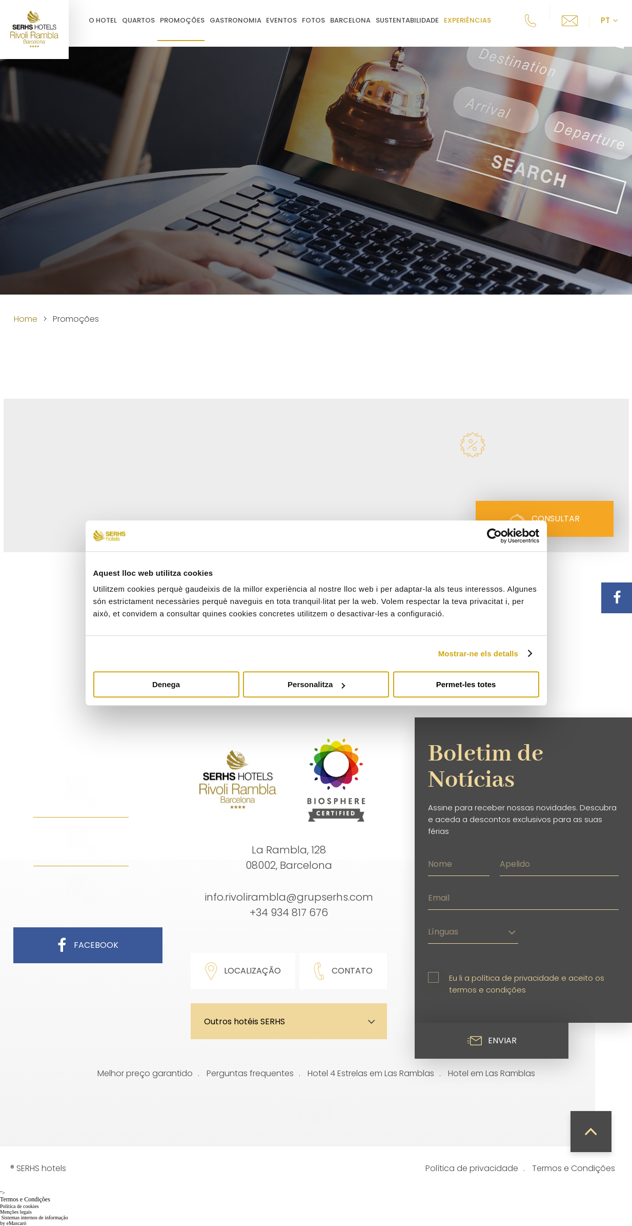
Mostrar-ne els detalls (478, 653)
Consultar (544, 518)
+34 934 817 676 (289, 912)
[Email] (523, 896)
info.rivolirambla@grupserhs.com (289, 897)
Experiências (475, 20)
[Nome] (459, 862)
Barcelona (358, 20)
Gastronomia (243, 20)
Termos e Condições (573, 1168)
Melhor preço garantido (145, 1073)
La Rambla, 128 (289, 850)
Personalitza (316, 684)
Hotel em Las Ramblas (491, 1073)
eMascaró (17, 1223)
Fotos (321, 20)
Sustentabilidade (414, 20)
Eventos (289, 20)
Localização (243, 971)
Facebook (87, 945)
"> (316, 1196)
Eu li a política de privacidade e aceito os (526, 983)
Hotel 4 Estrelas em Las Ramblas (371, 1073)
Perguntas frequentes (250, 1073)
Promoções (190, 20)
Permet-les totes (466, 684)
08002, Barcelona (289, 865)
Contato (343, 971)
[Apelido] (559, 862)
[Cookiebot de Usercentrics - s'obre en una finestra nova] (494, 535)
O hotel (110, 20)
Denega (166, 684)
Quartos (146, 20)
